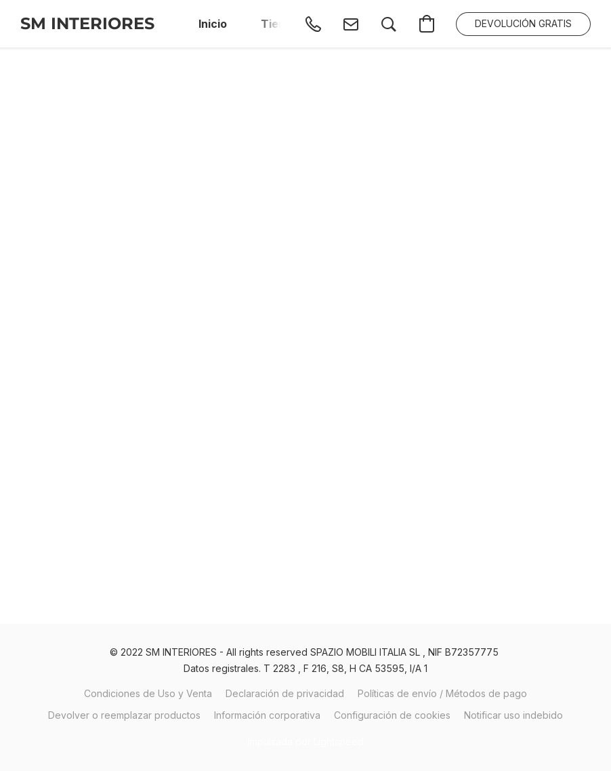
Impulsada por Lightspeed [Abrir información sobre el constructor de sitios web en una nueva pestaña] (306, 741)
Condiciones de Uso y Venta (148, 693)
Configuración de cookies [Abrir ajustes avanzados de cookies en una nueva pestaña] (392, 715)
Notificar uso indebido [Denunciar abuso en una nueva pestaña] (513, 715)
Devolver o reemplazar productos (124, 715)
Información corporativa (267, 715)
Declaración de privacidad (285, 693)
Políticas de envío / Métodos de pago (442, 693)
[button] (87, 24)
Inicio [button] (212, 24)
